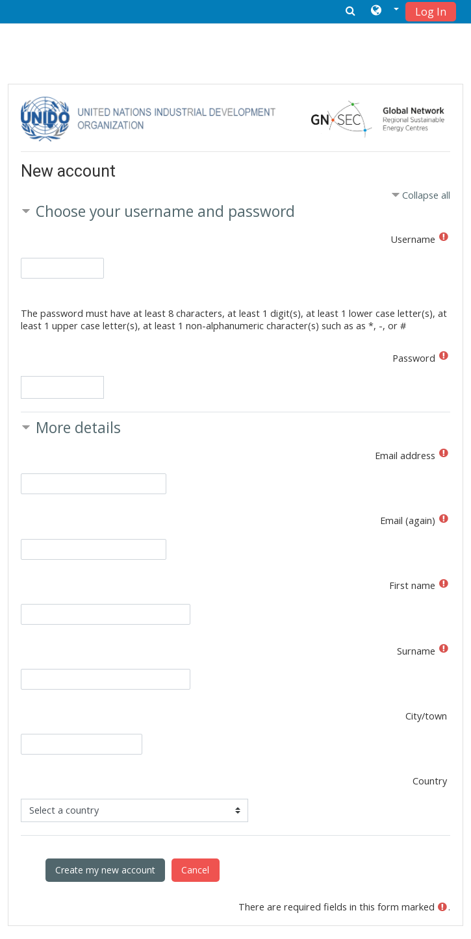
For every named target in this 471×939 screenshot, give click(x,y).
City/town (426, 716)
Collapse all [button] (426, 195)
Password (413, 358)
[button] (385, 11)
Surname (416, 651)
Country (430, 781)
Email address (405, 455)
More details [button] (78, 428)
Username (413, 239)
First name (412, 585)
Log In (430, 12)
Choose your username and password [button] (165, 211)
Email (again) (407, 520)
